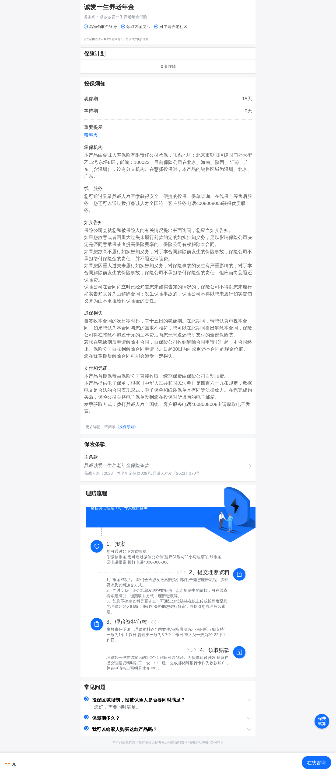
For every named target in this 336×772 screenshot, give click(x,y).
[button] (168, 699)
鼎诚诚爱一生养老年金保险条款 (116, 465)
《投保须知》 (127, 427)
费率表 (91, 135)
